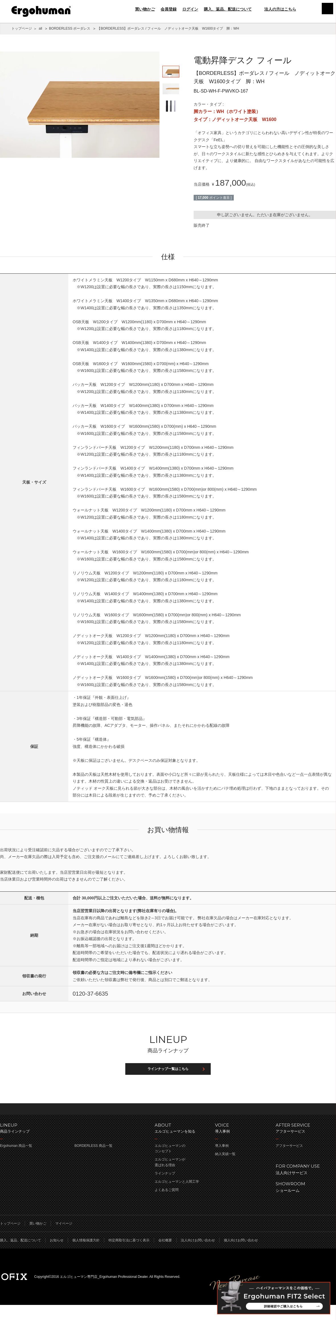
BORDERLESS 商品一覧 (93, 1161)
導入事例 (222, 1161)
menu (324, 11)
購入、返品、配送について (228, 9)
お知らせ (56, 1255)
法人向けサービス (303, 1184)
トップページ (21, 28)
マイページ (63, 1239)
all (40, 28)
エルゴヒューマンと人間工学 (177, 1197)
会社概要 (165, 1255)
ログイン (190, 9)
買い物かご (145, 9)
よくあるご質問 (167, 1205)
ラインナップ (165, 1188)
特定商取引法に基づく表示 (128, 1255)
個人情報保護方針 (86, 1255)
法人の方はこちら (276, 9)
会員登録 (169, 9)
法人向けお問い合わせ (198, 1255)
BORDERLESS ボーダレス (69, 28)
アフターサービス (289, 1161)
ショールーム (303, 1201)
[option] (79, 105)
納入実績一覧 (225, 1169)
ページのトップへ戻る (168, 1121)
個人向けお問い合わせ (241, 1255)
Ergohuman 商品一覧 (16, 1161)
